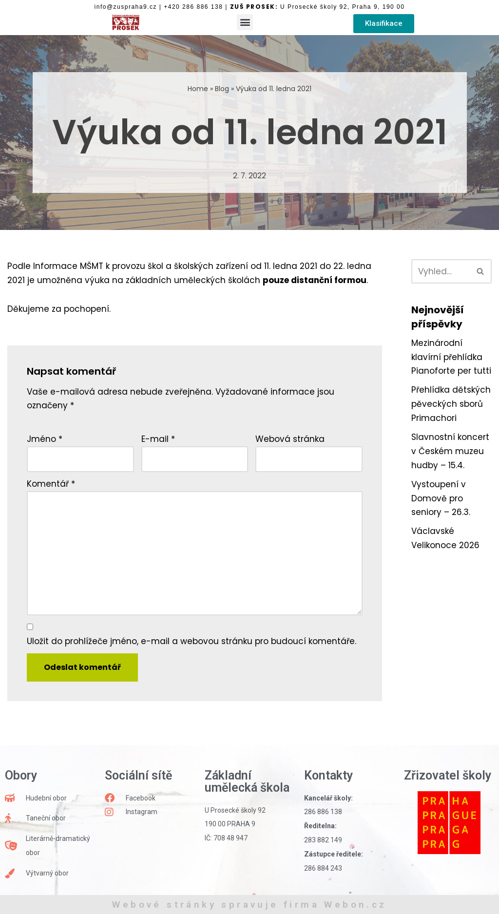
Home (198, 89)
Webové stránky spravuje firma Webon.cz (249, 904)
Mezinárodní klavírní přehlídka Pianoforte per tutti (451, 357)
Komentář (51, 484)
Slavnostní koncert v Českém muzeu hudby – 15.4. (450, 451)
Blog (222, 89)
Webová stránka (290, 439)
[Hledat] (440, 271)
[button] (245, 22)
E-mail (158, 439)
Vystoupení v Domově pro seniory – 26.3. (440, 498)
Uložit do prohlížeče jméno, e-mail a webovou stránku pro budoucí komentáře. (191, 641)
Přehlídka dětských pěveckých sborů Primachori (451, 404)
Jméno (44, 439)
